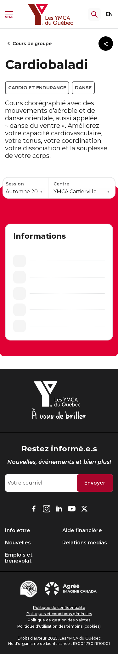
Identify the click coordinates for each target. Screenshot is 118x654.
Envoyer (94, 483)
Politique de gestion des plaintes (59, 620)
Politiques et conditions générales (59, 613)
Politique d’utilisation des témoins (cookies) (59, 626)
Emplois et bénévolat (18, 558)
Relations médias (84, 543)
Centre (61, 184)
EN (109, 14)
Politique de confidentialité (59, 607)
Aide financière (82, 530)
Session (15, 184)
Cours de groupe (28, 43)
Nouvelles (18, 543)
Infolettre (17, 530)
